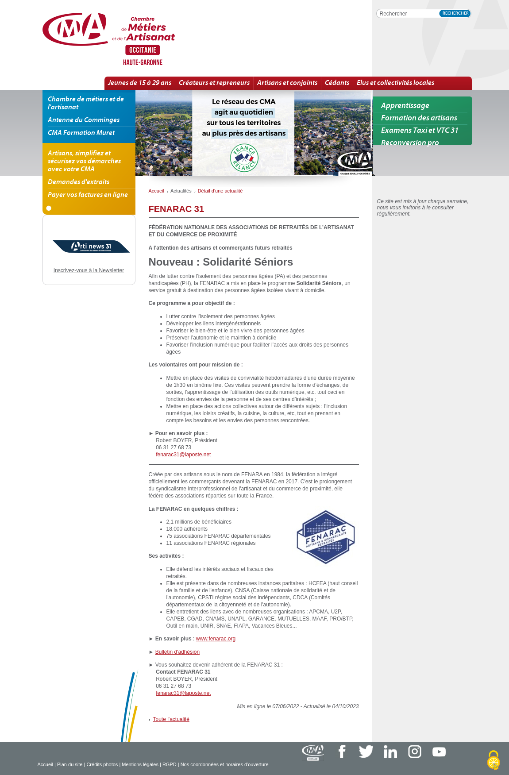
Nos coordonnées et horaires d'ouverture (225, 764)
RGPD (169, 764)
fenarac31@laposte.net (183, 454)
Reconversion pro (410, 143)
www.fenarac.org (215, 639)
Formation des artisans (419, 118)
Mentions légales (140, 764)
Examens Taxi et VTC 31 (420, 131)
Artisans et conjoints (287, 83)
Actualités (181, 190)
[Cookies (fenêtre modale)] (493, 760)
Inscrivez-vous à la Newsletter (89, 270)
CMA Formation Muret (81, 133)
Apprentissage (405, 106)
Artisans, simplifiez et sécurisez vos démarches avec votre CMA (84, 161)
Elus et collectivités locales (395, 83)
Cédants (337, 83)
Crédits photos (102, 764)
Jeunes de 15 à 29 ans (139, 83)
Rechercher (456, 13)
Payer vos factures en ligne (88, 195)
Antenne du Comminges (84, 120)
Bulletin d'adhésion (177, 652)
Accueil (45, 764)
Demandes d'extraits (78, 182)
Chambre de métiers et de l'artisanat (86, 103)
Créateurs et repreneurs (214, 83)
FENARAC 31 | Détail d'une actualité (139, 39)
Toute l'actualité (171, 719)
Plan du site (69, 764)
